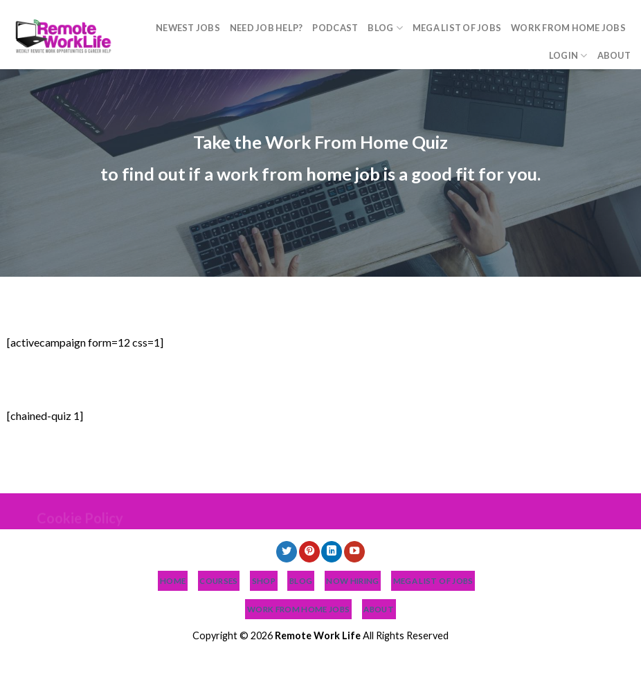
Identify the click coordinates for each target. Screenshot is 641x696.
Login (568, 55)
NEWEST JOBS (188, 27)
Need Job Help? (266, 27)
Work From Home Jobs (568, 27)
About (614, 55)
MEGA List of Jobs (457, 27)
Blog (385, 28)
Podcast (335, 27)
